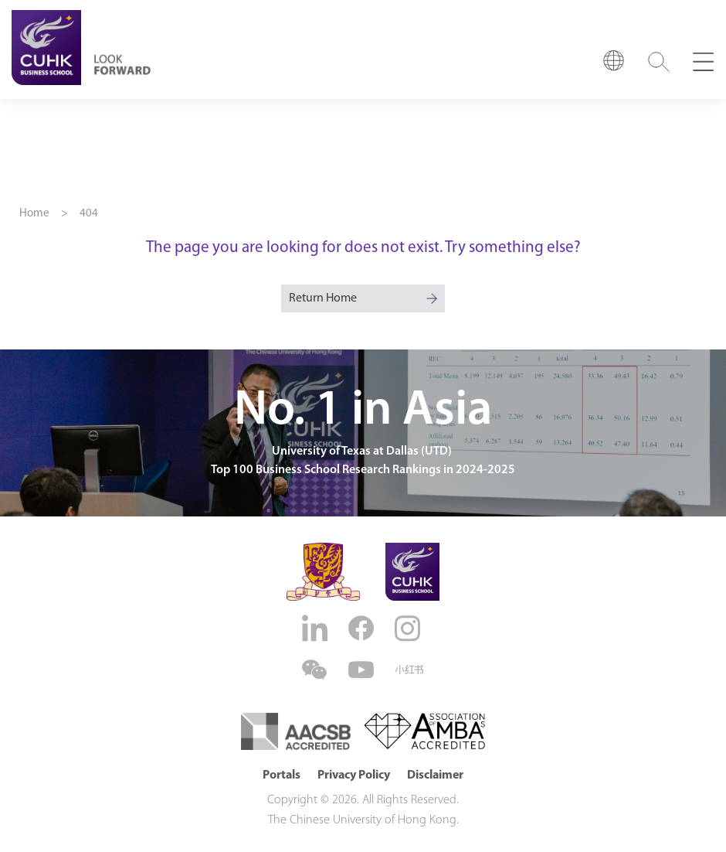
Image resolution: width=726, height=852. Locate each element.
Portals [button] (281, 775)
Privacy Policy (353, 775)
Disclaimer (435, 775)
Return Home (323, 298)
